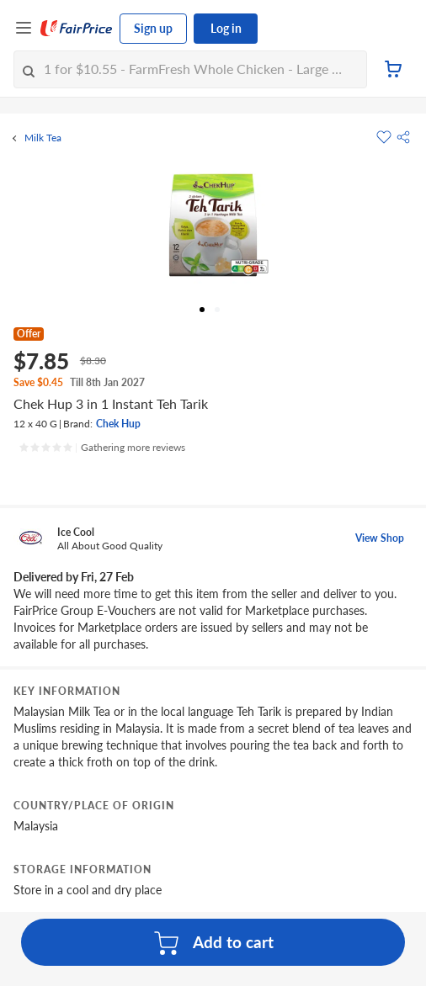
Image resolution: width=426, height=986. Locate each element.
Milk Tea (42, 138)
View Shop (379, 538)
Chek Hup (118, 423)
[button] (403, 137)
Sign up (153, 28)
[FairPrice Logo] (76, 29)
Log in (226, 28)
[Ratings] (101, 447)
